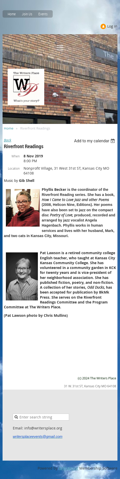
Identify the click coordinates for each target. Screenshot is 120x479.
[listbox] (95, 141)
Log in (112, 26)
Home (12, 13)
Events (43, 13)
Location (14, 168)
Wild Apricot (68, 468)
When (16, 156)
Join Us (27, 13)
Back (7, 140)
